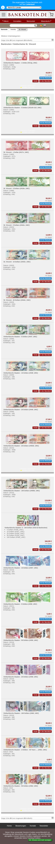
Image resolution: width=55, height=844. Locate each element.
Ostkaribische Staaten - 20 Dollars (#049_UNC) (20, 409)
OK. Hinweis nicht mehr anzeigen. (40, 840)
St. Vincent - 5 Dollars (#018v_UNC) (16, 188)
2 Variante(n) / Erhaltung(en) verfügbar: (27, 86)
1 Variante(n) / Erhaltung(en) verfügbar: (27, 131)
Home (9, 826)
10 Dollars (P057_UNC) (15, 531)
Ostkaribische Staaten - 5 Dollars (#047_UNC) (20, 337)
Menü (5, 21)
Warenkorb (46, 21)
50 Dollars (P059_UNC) (15, 535)
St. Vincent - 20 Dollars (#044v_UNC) (16, 300)
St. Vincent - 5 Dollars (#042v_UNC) (16, 225)
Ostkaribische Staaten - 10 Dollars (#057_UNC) (20, 568)
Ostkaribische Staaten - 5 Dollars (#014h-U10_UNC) (22, 107)
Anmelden (17, 21)
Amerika (13, 29)
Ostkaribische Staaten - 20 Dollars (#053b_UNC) (21, 446)
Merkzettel (31, 21)
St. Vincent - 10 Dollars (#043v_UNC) (16, 262)
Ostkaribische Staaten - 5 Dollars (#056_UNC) (20, 604)
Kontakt (33, 826)
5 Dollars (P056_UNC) (15, 530)
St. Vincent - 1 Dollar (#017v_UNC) (16, 152)
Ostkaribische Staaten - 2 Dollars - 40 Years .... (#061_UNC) (25, 750)
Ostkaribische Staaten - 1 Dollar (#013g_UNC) (20, 63)
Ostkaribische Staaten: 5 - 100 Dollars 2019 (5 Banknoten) (26, 528)
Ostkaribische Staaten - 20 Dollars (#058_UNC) (20, 677)
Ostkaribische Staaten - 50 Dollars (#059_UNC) (20, 640)
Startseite (4, 29)
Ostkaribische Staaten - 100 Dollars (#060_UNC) (21, 713)
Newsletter (44, 826)
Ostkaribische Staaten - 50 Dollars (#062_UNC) (20, 786)
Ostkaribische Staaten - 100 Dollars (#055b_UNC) (21, 491)
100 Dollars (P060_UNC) (16, 537)
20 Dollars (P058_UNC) (15, 533)
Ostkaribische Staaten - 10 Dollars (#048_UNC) (20, 373)
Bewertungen (20, 826)
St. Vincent (22, 29)
